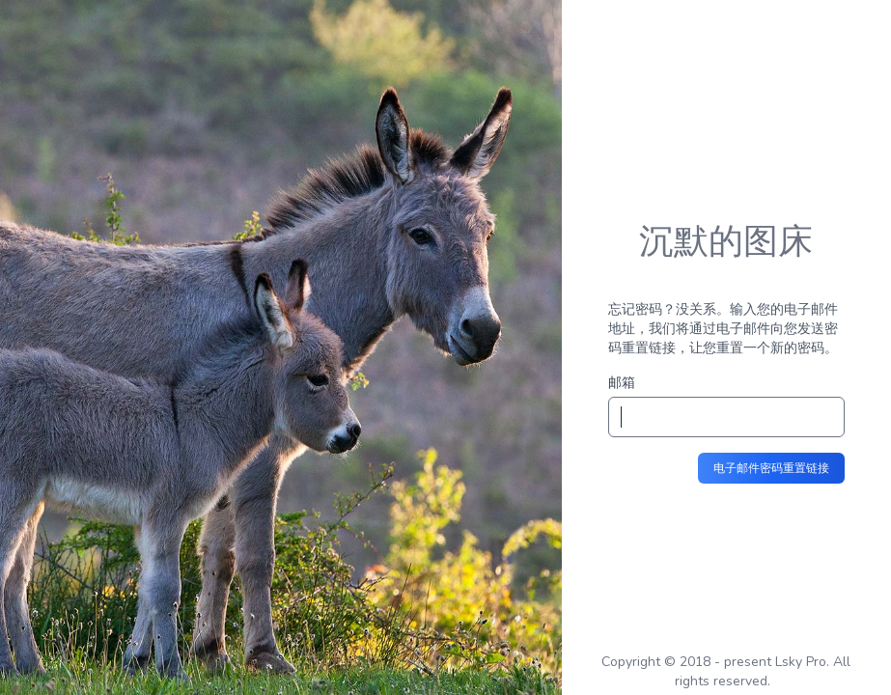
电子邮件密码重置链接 (771, 468)
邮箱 (621, 383)
